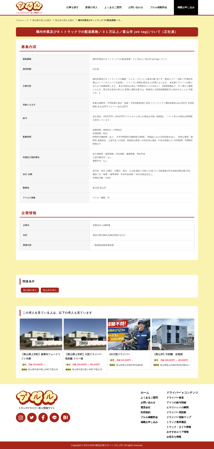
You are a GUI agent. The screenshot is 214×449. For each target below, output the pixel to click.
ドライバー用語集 (176, 412)
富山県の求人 (30, 290)
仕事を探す (72, 7)
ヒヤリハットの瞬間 (178, 407)
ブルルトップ (22, 20)
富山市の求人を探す (64, 20)
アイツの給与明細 (176, 402)
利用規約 (145, 412)
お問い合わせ (135, 7)
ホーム (145, 392)
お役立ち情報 (174, 436)
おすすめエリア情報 (178, 431)
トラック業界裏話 (176, 422)
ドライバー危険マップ (179, 417)
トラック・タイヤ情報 (179, 427)
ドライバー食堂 (175, 397)
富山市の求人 (50, 290)
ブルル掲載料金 (158, 7)
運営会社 (145, 407)
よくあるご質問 (113, 7)
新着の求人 (91, 7)
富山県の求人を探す (41, 20)
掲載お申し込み (186, 7)
